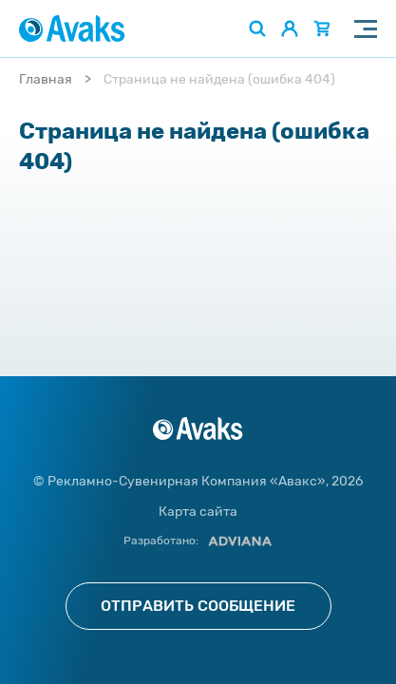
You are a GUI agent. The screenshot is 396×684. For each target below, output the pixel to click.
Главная (45, 79)
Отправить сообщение (198, 606)
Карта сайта (198, 512)
